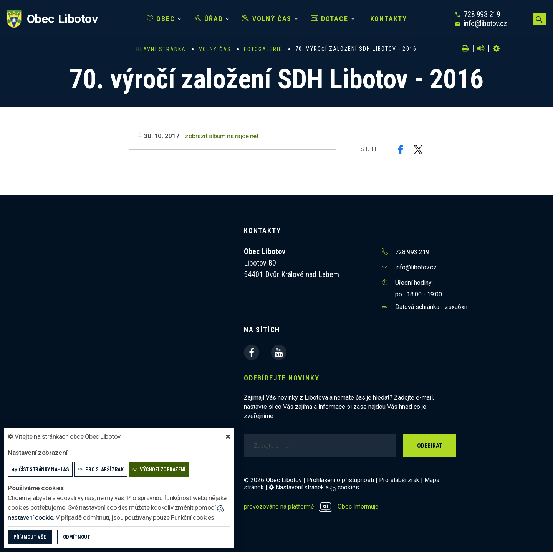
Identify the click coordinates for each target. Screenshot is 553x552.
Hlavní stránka (161, 49)
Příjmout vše (29, 537)
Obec (161, 19)
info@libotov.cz (485, 23)
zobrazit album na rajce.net (221, 136)
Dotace (329, 19)
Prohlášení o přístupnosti (340, 480)
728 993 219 (482, 14)
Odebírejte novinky (281, 378)
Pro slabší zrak (399, 480)
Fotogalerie (263, 49)
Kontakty (387, 19)
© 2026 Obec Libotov (273, 480)
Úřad (209, 19)
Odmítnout (76, 537)
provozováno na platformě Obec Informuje (311, 506)
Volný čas (266, 19)
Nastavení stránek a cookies (314, 487)
